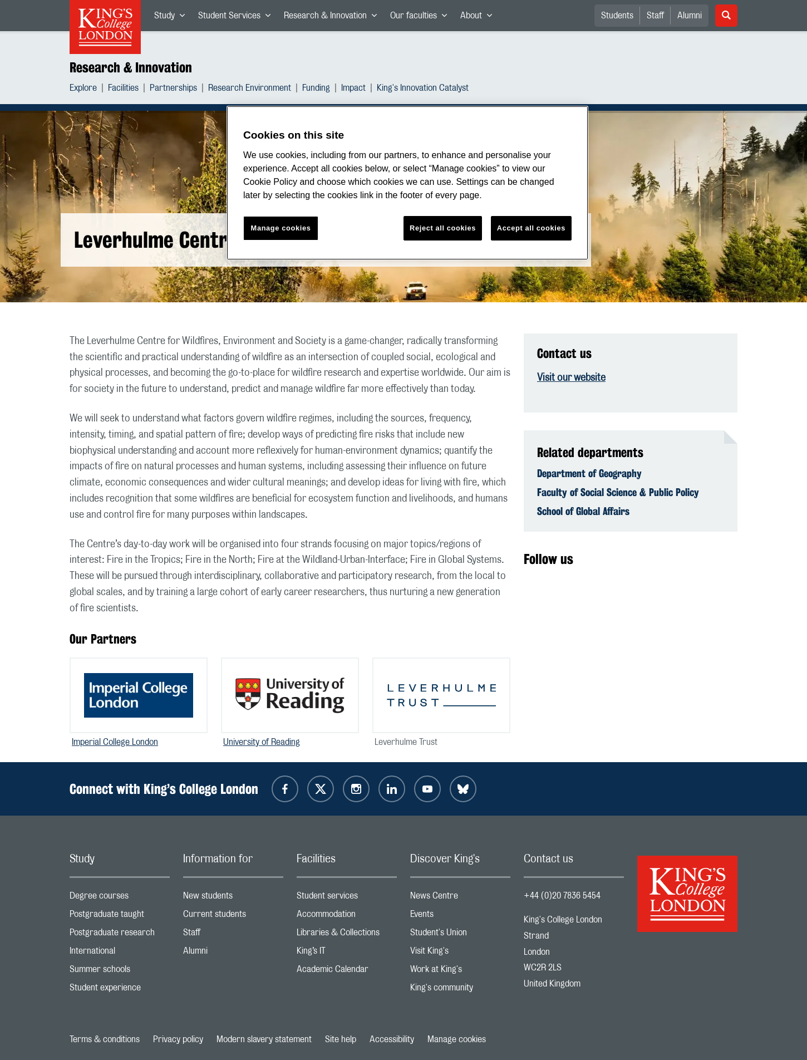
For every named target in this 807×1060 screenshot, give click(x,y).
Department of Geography (589, 473)
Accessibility (392, 1039)
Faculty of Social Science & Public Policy (618, 492)
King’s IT (347, 953)
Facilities (123, 89)
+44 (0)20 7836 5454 (562, 895)
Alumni (689, 15)
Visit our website (571, 378)
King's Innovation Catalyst (423, 89)
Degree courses (120, 898)
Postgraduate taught (120, 917)
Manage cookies (456, 1039)
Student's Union (460, 935)
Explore (83, 89)
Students (617, 15)
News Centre (460, 898)
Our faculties (422, 17)
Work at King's (460, 972)
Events (460, 917)
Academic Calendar (347, 972)
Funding (316, 89)
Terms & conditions (105, 1039)
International (120, 953)
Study (172, 17)
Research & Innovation (333, 17)
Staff (655, 15)
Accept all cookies (531, 228)
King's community (460, 990)
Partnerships (173, 89)
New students (233, 898)
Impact (353, 89)
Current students (233, 917)
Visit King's (460, 953)
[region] (407, 183)
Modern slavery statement (264, 1039)
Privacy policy (178, 1039)
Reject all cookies (443, 228)
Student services (347, 898)
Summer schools (120, 972)
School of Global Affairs (583, 511)
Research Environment (249, 89)
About (479, 17)
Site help (340, 1039)
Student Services (237, 17)
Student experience (120, 990)
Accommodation (347, 917)
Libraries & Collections (347, 935)
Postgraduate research (120, 935)
